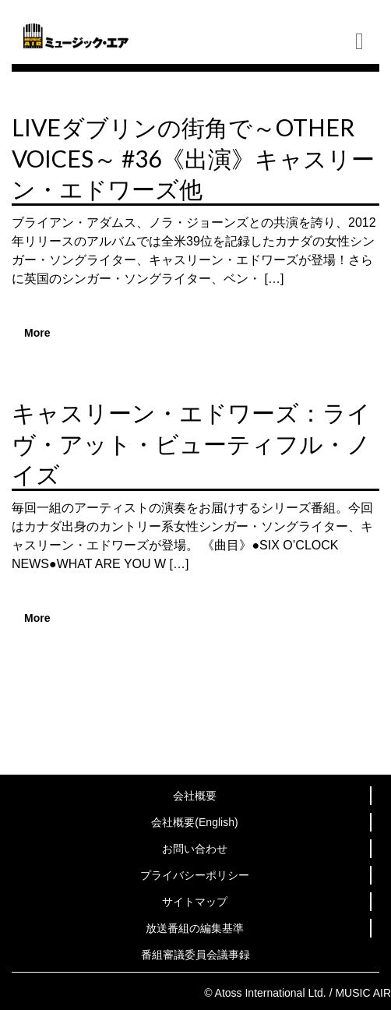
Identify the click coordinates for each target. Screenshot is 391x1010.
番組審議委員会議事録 (195, 954)
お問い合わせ (194, 848)
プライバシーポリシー (194, 875)
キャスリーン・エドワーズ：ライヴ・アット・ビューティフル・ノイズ (191, 443)
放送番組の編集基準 (195, 928)
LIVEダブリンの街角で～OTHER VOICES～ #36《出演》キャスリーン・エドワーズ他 (193, 158)
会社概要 (195, 795)
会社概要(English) (194, 822)
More (37, 333)
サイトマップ (194, 901)
